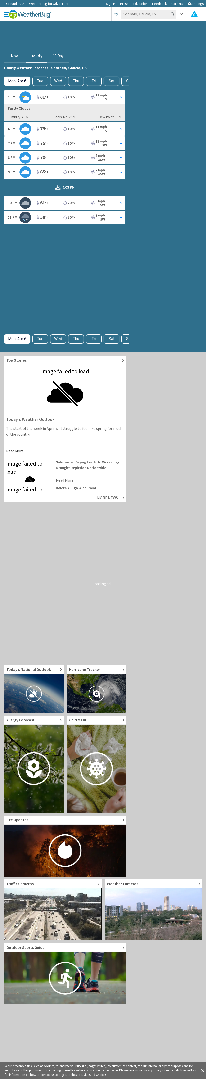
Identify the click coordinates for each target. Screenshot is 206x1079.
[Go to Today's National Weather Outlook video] (34, 689)
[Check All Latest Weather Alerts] (194, 14)
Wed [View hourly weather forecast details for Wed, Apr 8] (58, 81)
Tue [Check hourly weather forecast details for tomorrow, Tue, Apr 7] (40, 81)
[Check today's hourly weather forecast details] (17, 81)
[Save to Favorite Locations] (116, 14)
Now (15, 55)
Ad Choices (99, 1075)
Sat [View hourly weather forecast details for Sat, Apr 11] (111, 81)
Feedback (159, 3)
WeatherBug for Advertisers (49, 3)
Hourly (36, 55)
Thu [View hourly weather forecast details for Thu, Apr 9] (76, 81)
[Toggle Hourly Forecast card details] (64, 97)
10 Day (58, 55)
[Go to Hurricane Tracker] (96, 689)
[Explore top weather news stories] (65, 360)
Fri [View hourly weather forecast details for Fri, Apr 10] (94, 81)
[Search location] (148, 14)
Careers (177, 3)
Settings (196, 3)
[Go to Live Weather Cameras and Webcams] (153, 909)
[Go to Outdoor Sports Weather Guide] (65, 973)
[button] (202, 1070)
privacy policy (152, 1070)
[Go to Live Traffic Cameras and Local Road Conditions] (53, 909)
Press (124, 3)
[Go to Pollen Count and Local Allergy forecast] (34, 764)
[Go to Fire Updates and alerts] (65, 846)
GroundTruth (15, 3)
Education (140, 3)
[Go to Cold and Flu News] (96, 764)
